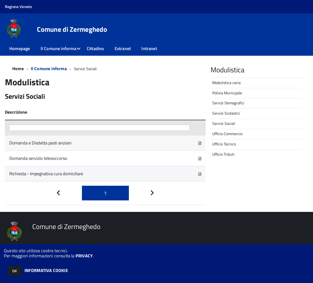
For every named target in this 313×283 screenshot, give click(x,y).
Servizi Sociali (223, 123)
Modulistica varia (226, 83)
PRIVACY (84, 255)
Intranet (149, 48)
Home (18, 68)
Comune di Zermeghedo (72, 29)
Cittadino (95, 48)
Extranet (123, 48)
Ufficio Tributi (223, 154)
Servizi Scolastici (226, 113)
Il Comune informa (58, 48)
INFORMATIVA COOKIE (46, 270)
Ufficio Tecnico (224, 144)
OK (14, 271)
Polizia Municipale (227, 93)
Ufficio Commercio (227, 134)
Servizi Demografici (228, 103)
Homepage (19, 48)
